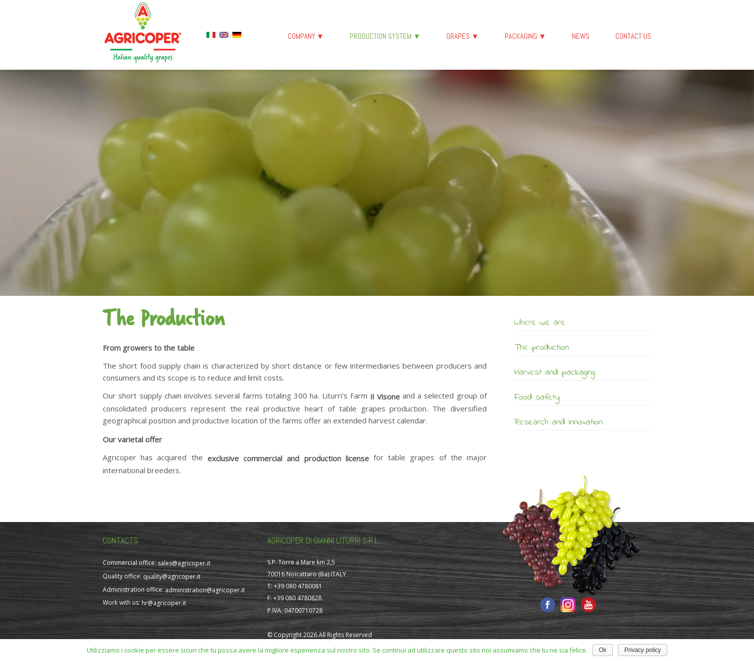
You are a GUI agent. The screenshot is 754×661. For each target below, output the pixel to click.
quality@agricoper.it (171, 576)
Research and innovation (558, 422)
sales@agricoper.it (184, 563)
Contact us (633, 36)
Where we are (540, 322)
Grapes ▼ (462, 36)
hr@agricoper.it (164, 603)
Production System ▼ (385, 36)
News (580, 36)
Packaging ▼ (525, 36)
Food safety (537, 397)
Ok (602, 650)
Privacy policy (642, 650)
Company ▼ (306, 36)
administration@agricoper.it (205, 589)
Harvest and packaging (554, 372)
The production (541, 347)
